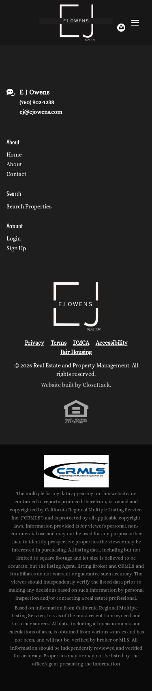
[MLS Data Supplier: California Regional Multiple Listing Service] (76, 471)
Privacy (34, 342)
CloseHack (96, 385)
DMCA (81, 342)
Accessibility (112, 342)
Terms (58, 342)
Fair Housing (76, 352)
